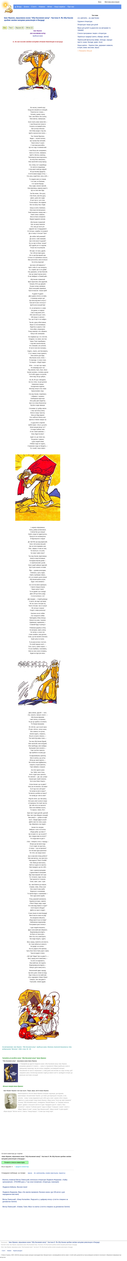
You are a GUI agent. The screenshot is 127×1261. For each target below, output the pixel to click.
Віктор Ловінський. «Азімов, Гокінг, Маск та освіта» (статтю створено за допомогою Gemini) (36, 1207)
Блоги (26, 7)
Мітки (49, 7)
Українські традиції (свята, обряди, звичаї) (93, 36)
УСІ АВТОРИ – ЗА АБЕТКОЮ (88, 18)
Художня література (84, 21)
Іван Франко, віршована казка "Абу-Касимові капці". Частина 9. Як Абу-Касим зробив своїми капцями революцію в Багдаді (54, 1242)
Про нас (70, 7)
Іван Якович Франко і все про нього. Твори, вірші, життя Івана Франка (26, 1090)
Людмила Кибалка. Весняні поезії (14, 1187)
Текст (11, 28)
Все (4, 28)
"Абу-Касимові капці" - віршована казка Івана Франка (19, 1061)
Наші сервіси (59, 7)
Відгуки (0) (19, 28)
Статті (33, 7)
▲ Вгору (18, 7)
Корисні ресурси (17, 1250)
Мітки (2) (29, 28)
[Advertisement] (37, 1131)
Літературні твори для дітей (87, 24)
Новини (42, 7)
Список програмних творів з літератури (91, 33)
